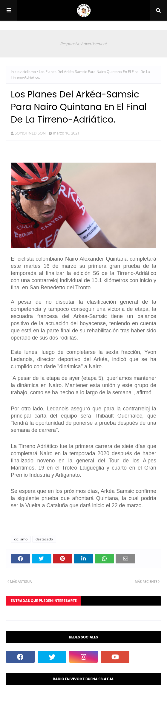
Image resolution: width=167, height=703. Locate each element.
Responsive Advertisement (83, 43)
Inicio (15, 71)
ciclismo (29, 71)
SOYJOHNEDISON (30, 133)
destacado (44, 539)
